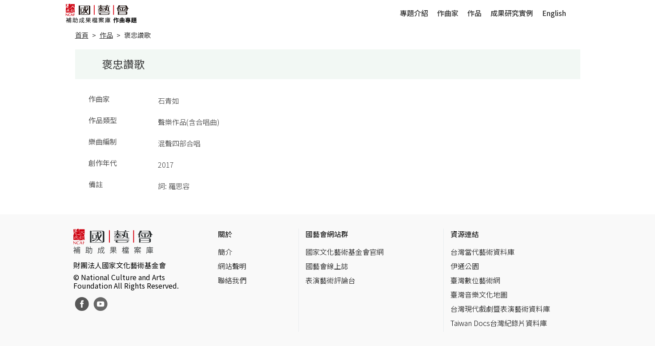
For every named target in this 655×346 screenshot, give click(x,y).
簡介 (225, 251)
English (554, 13)
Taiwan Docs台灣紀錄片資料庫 (498, 323)
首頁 (81, 35)
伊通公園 (464, 266)
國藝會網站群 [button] (326, 234)
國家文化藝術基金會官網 (344, 251)
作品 (474, 13)
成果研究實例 (511, 13)
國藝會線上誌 (326, 266)
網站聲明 (232, 266)
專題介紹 (414, 13)
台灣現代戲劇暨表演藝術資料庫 (500, 308)
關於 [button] (225, 234)
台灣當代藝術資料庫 (482, 251)
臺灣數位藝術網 (475, 280)
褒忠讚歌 (137, 35)
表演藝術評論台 (330, 280)
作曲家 (447, 13)
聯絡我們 (232, 280)
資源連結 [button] (464, 234)
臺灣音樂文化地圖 (478, 294)
